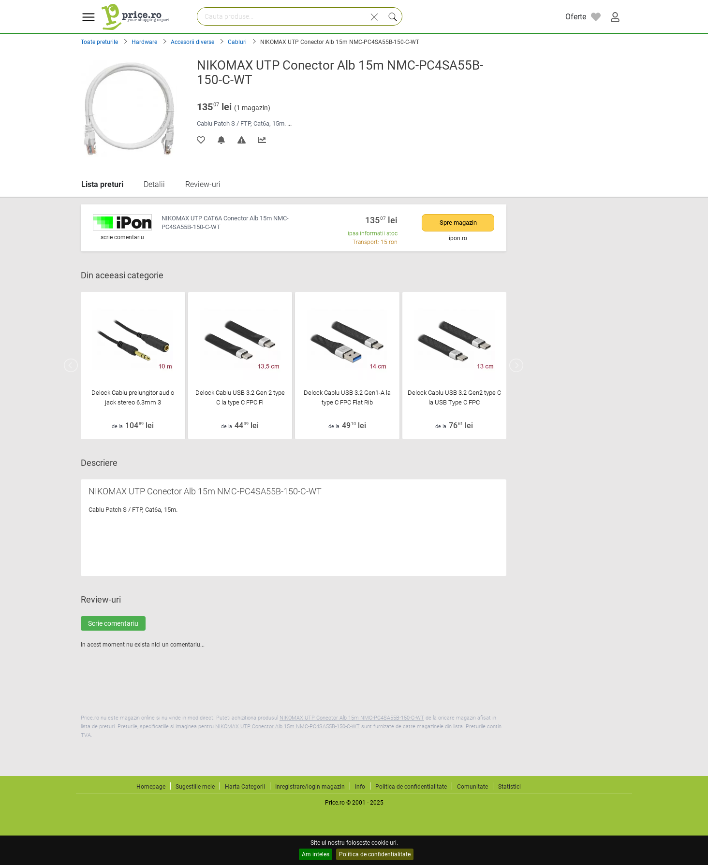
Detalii (154, 184)
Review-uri (203, 184)
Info (360, 786)
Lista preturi (102, 184)
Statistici (509, 786)
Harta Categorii (245, 786)
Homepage (150, 786)
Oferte (575, 16)
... (289, 123)
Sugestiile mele (195, 786)
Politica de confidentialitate (375, 854)
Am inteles (315, 854)
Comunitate (472, 786)
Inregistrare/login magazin (310, 786)
